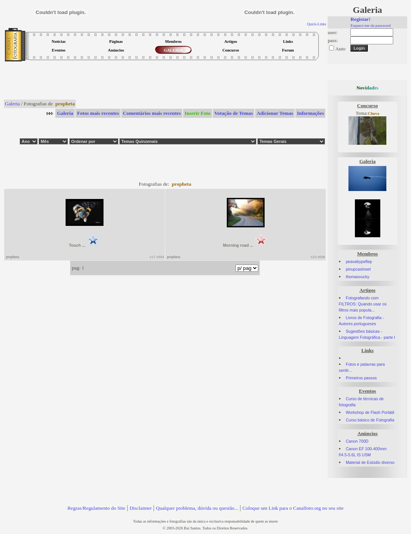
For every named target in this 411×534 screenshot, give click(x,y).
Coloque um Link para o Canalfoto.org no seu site (293, 508)
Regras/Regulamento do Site (96, 508)
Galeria (12, 103)
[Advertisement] (165, 81)
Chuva (373, 113)
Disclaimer (141, 508)
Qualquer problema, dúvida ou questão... (197, 508)
